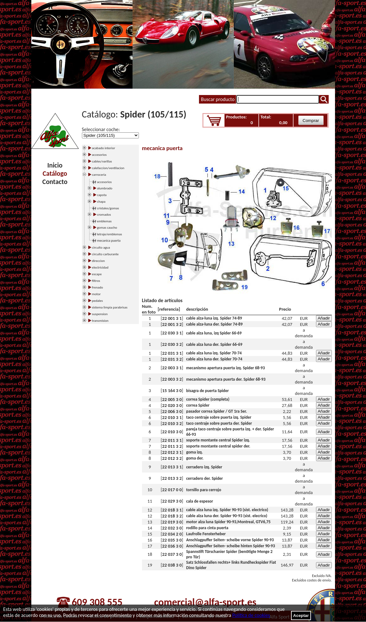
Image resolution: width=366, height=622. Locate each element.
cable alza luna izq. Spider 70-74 (214, 353)
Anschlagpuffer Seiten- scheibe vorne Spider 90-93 (230, 540)
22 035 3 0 (172, 540)
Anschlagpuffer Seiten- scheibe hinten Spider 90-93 (230, 546)
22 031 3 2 (172, 359)
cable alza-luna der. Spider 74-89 (214, 324)
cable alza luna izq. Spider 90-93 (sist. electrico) (227, 509)
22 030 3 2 (172, 344)
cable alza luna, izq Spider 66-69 (214, 333)
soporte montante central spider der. (218, 446)
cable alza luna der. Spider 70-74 (214, 359)
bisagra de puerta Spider (207, 390)
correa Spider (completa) (208, 399)
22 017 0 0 (172, 489)
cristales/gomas (108, 208)
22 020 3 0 (172, 405)
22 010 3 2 (172, 423)
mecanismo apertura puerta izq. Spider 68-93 (225, 368)
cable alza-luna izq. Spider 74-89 (214, 318)
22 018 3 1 (172, 510)
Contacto (54, 182)
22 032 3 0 (172, 528)
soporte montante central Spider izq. (218, 440)
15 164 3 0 (172, 390)
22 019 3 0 (172, 522)
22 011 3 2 (172, 446)
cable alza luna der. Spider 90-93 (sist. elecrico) (226, 515)
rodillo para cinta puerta (207, 527)
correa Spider (198, 405)
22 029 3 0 (172, 501)
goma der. (195, 458)
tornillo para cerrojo (203, 489)
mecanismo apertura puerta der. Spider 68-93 (226, 379)
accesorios (104, 182)
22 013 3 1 (172, 467)
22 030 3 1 (172, 333)
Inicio (55, 165)
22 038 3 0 (172, 565)
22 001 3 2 (172, 324)
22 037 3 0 (172, 554)
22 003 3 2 (172, 379)
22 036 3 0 (172, 546)
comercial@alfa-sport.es (205, 602)
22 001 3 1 (172, 318)
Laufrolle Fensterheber (206, 533)
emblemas (104, 221)
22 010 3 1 (172, 417)
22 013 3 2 (172, 478)
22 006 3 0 (172, 411)
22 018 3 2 (172, 516)
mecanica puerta (109, 240)
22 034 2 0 (172, 534)
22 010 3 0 (172, 432)
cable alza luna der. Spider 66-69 (214, 344)
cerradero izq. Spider (204, 467)
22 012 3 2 (172, 458)
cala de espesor (199, 501)
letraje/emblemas (109, 234)
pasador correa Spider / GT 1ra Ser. (216, 411)
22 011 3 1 (172, 440)
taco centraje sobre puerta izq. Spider (218, 417)
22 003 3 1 (172, 368)
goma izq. (194, 452)
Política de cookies (251, 615)
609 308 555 (97, 602)
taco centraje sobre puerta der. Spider (219, 423)
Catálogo (55, 173)
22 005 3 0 (172, 399)
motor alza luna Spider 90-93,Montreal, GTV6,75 (228, 521)
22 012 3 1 (172, 452)
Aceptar (301, 615)
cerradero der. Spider (204, 478)
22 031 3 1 (172, 353)
